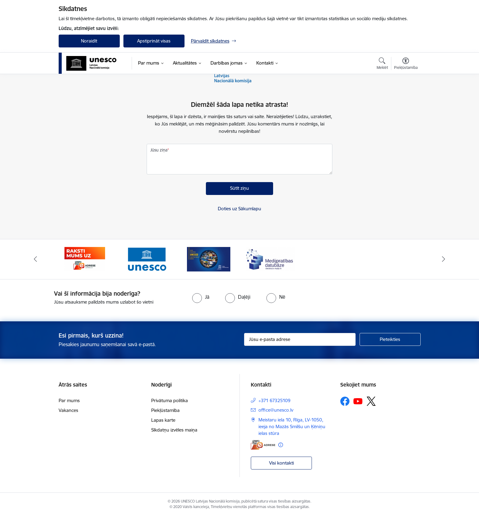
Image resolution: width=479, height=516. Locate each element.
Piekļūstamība (165, 410)
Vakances (68, 410)
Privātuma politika (169, 400)
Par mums (69, 400)
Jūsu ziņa (158, 150)
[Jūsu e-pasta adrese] (300, 339)
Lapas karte (163, 420)
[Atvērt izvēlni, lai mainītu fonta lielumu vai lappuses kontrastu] (406, 64)
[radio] (200, 297)
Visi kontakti (281, 463)
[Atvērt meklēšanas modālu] (382, 64)
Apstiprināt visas (153, 41)
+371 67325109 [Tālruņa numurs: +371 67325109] (274, 400)
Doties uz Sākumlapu (239, 208)
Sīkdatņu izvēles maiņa (174, 430)
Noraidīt (89, 41)
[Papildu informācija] (280, 445)
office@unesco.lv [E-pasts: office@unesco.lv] (275, 410)
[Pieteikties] (390, 339)
